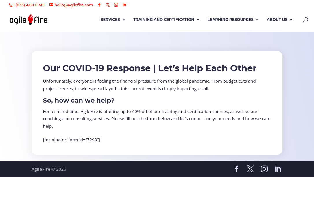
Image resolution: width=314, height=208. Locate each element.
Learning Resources (231, 19)
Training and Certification (163, 19)
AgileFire (41, 169)
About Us (277, 19)
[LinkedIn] (124, 5)
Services (110, 19)
